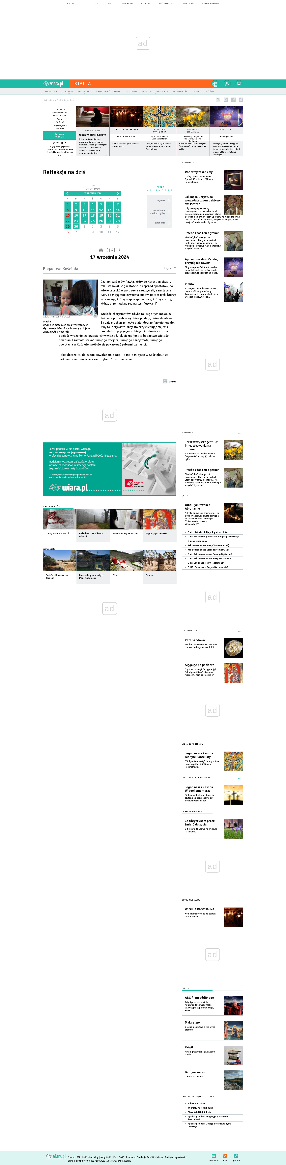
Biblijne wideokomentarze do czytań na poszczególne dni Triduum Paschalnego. (199, 798)
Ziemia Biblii (49, 549)
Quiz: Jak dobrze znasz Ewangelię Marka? (210, 554)
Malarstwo (192, 1022)
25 (93, 221)
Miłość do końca (196, 1103)
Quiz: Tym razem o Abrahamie (198, 506)
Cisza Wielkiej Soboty (92, 134)
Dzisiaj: (92, 188)
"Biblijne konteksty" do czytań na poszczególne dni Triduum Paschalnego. (159, 146)
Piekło (189, 284)
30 (76, 226)
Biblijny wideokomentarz (196, 778)
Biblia (82, 84)
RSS (225, 1155)
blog (84, 4)
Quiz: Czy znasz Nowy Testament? (206, 562)
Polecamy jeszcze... (192, 631)
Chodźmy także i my (199, 172)
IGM (78, 1157)
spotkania (127, 4)
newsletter (213, 1155)
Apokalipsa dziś (226, 136)
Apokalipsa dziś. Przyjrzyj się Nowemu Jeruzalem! (208, 1118)
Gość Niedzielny (167, 4)
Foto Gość (118, 1157)
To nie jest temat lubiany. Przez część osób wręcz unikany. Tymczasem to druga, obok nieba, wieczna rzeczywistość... (202, 292)
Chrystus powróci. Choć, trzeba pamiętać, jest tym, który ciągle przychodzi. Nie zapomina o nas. (201, 270)
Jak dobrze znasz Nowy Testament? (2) (208, 545)
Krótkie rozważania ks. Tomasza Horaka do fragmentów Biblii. (201, 646)
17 (84, 215)
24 (84, 221)
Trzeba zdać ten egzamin (202, 233)
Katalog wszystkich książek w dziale (200, 1053)
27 (109, 221)
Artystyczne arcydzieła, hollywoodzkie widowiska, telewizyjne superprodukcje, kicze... (199, 1006)
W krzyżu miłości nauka (200, 1107)
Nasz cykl (226, 129)
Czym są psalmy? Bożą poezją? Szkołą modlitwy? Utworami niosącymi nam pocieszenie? (200, 672)
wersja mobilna (210, 4)
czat (96, 4)
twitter (241, 100)
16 (76, 215)
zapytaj (110, 4)
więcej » (59, 157)
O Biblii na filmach (194, 1076)
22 (68, 221)
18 (93, 215)
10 (84, 210)
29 (68, 226)
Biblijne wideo (195, 1072)
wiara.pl (56, 83)
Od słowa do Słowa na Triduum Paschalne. (201, 830)
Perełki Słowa (195, 640)
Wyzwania (187, 433)
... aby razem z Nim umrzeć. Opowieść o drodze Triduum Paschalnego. (199, 179)
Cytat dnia (60, 143)
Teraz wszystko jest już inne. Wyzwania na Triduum (193, 138)
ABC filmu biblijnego (199, 998)
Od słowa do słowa (192, 812)
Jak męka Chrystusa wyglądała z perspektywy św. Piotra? (203, 200)
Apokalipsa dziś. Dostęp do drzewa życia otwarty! (209, 1125)
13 (109, 210)
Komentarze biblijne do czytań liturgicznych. (200, 915)
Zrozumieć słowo (126, 129)
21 (118, 215)
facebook (233, 100)
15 (68, 215)
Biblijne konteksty (160, 130)
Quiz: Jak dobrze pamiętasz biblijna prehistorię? (213, 536)
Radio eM (146, 4)
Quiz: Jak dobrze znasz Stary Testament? (209, 558)
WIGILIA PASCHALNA (126, 136)
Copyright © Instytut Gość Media (84, 1161)
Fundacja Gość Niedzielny (150, 1157)
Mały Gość (188, 4)
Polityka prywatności (175, 1157)
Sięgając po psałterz (199, 665)
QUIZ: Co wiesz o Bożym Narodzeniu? (208, 567)
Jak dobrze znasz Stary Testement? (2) (208, 549)
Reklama (130, 1157)
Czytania (170, 268)
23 (76, 221)
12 (101, 210)
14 (118, 210)
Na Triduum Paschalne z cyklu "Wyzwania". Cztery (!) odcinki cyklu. (192, 146)
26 (101, 221)
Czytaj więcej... (92, 157)
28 (118, 221)
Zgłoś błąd (235, 1155)
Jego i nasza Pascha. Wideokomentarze (199, 788)
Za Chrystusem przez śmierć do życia (199, 822)
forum (70, 4)
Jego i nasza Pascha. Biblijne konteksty (159, 137)
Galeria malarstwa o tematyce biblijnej (200, 1028)
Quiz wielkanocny (197, 541)
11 (93, 210)
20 (109, 215)
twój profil (227, 83)
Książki (189, 1047)
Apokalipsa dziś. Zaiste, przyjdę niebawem (201, 261)
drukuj (172, 381)
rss (226, 100)
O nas (71, 1157)
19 (101, 215)
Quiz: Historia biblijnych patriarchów (208, 532)
